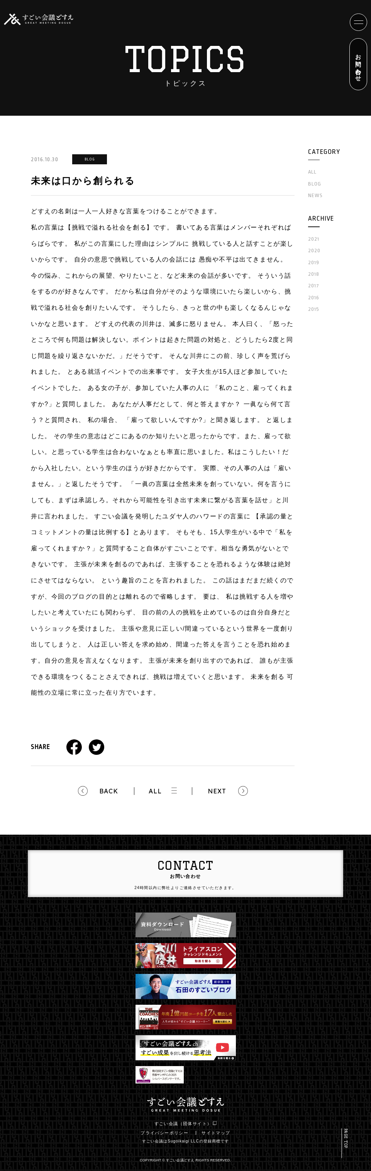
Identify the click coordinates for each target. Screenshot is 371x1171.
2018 (313, 274)
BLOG (314, 184)
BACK (108, 791)
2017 (313, 286)
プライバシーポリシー (164, 1133)
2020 (314, 250)
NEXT (217, 791)
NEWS (315, 195)
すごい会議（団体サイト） (185, 1123)
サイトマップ (216, 1133)
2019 (313, 262)
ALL (155, 791)
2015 (313, 309)
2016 (313, 297)
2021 (313, 239)
